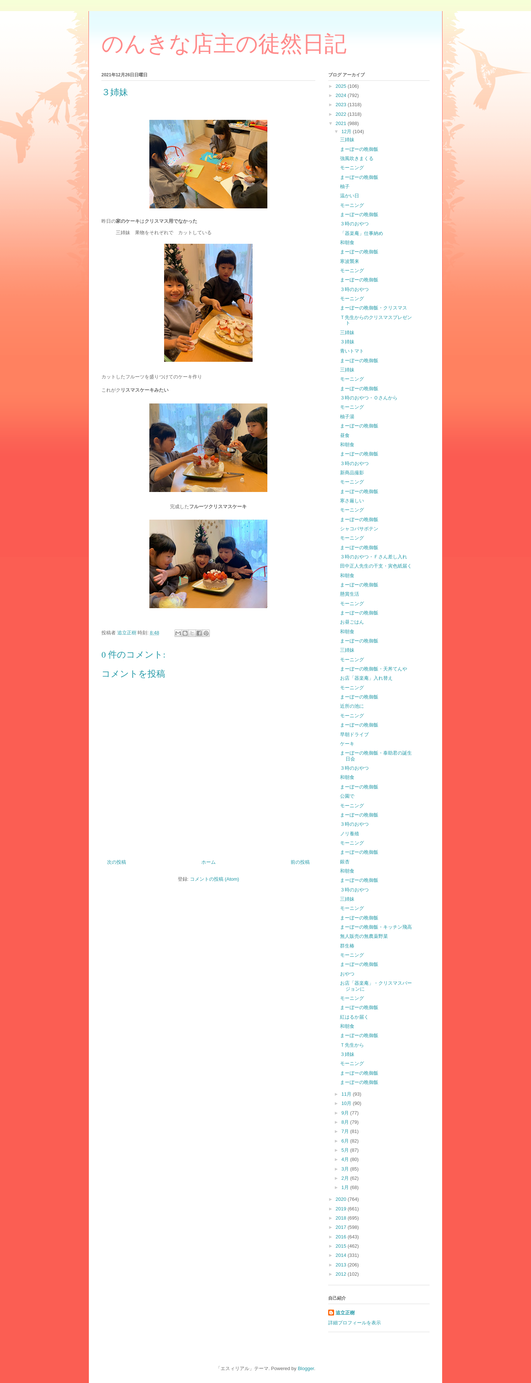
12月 (347, 131)
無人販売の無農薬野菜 (364, 936)
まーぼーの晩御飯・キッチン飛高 (376, 927)
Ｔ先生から (352, 1045)
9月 (345, 1113)
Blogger (306, 1368)
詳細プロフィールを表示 (354, 1322)
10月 (347, 1103)
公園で (347, 796)
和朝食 (347, 242)
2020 (342, 1199)
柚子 (345, 186)
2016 (342, 1237)
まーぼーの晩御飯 (359, 149)
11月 (347, 1094)
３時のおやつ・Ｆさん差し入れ (373, 556)
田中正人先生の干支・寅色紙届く (376, 566)
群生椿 (347, 946)
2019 (342, 1209)
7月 (345, 1131)
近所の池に (352, 706)
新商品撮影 (352, 472)
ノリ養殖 (349, 833)
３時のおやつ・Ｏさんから (369, 398)
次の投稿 (116, 862)
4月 (345, 1159)
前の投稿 (300, 862)
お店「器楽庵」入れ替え (366, 678)
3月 (345, 1169)
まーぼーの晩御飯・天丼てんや (373, 669)
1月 (345, 1187)
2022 (342, 114)
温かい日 (349, 195)
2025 (342, 86)
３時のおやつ (354, 223)
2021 (342, 123)
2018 (342, 1218)
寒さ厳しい (352, 500)
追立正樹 (345, 1313)
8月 (345, 1122)
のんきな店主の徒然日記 (224, 44)
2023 (342, 104)
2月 (345, 1178)
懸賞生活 (349, 594)
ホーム (208, 862)
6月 (345, 1141)
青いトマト (352, 351)
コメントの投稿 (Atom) (214, 879)
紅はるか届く (354, 1017)
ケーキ (347, 743)
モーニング (352, 167)
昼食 (345, 435)
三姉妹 (347, 139)
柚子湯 (347, 416)
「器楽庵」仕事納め (361, 233)
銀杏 (345, 861)
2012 (342, 1274)
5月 (345, 1150)
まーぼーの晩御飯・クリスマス (373, 308)
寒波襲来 (349, 261)
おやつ (347, 974)
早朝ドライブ (354, 734)
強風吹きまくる (357, 158)
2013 (342, 1265)
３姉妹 (347, 341)
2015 (342, 1246)
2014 (342, 1255)
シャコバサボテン (359, 528)
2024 (342, 95)
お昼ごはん (352, 622)
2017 (342, 1227)
